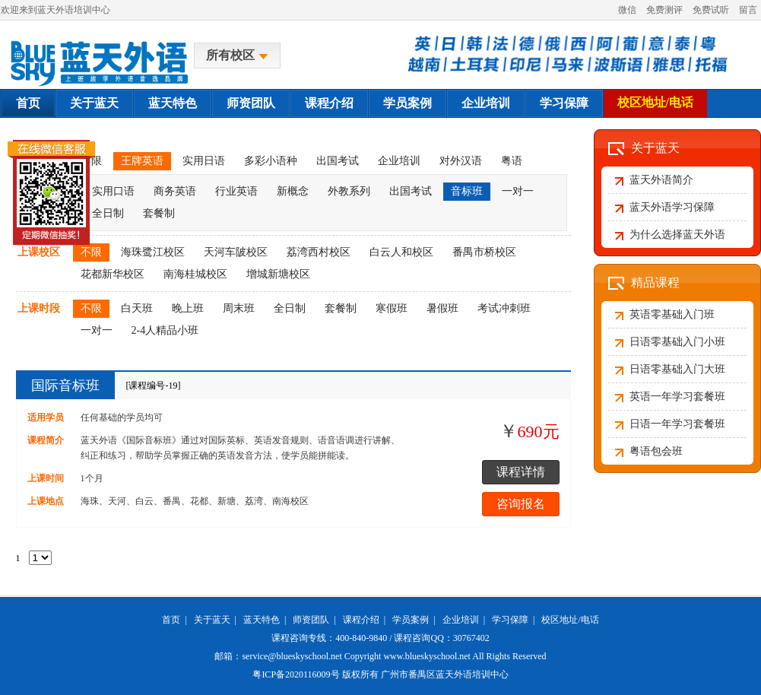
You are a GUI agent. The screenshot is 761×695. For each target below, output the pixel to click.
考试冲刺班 (504, 308)
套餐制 (159, 213)
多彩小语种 (270, 161)
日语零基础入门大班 (677, 369)
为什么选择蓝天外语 (677, 234)
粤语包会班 (656, 451)
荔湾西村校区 (318, 252)
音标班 (467, 191)
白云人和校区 (401, 252)
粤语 (511, 161)
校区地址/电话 (655, 102)
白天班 (137, 308)
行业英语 (236, 191)
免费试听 (711, 10)
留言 (748, 10)
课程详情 (520, 471)
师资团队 (251, 103)
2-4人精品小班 (165, 330)
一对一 (518, 191)
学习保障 (564, 103)
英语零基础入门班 (672, 314)
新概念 (293, 191)
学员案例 (407, 103)
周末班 (239, 308)
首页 (28, 103)
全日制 (290, 308)
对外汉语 (460, 161)
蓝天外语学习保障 (672, 207)
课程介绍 (329, 103)
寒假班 (391, 308)
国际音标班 (65, 385)
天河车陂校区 (236, 252)
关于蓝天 (94, 103)
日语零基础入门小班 (677, 342)
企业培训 (485, 103)
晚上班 (188, 308)
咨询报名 (520, 503)
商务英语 (175, 191)
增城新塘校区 (278, 274)
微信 (627, 10)
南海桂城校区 (195, 274)
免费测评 (664, 10)
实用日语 (203, 161)
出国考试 (337, 161)
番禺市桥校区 (484, 252)
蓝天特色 (172, 103)
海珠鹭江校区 (153, 252)
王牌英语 (142, 161)
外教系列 (349, 191)
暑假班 (442, 308)
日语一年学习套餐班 (677, 424)
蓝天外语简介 (661, 180)
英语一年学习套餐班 (677, 396)
